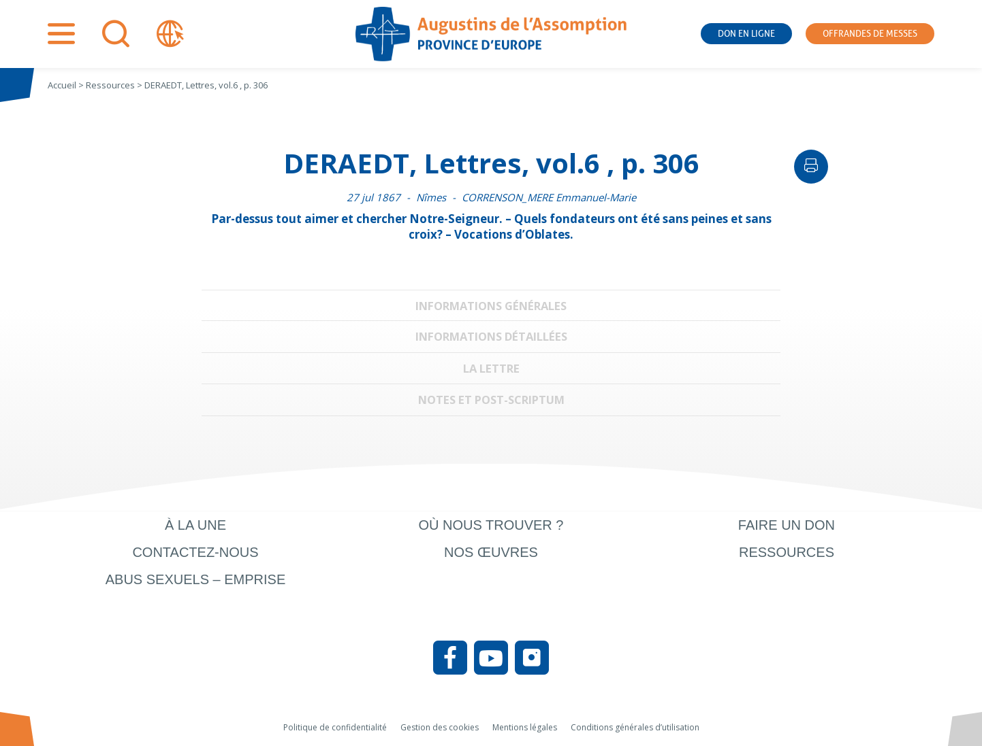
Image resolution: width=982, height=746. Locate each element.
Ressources (786, 552)
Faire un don (786, 525)
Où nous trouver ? (490, 525)
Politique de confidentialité (335, 727)
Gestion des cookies (439, 727)
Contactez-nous (195, 552)
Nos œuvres (491, 552)
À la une (195, 525)
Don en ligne (746, 34)
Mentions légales (524, 727)
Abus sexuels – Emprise (196, 579)
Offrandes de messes (870, 34)
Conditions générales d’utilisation (635, 727)
